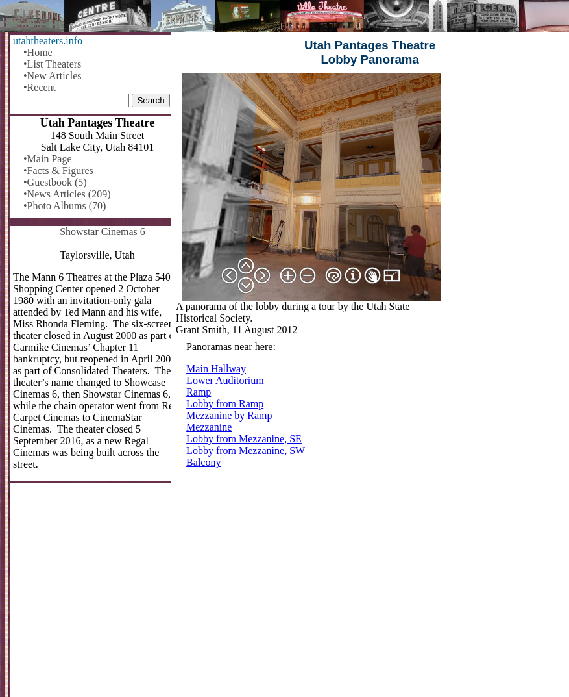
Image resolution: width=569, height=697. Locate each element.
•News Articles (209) (66, 193)
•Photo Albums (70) (64, 205)
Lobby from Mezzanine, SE (244, 438)
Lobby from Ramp (224, 403)
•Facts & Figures (58, 170)
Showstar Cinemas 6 (102, 231)
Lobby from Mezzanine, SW (245, 450)
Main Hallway (216, 368)
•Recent (39, 87)
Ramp (198, 392)
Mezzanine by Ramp (229, 415)
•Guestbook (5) (55, 182)
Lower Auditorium (225, 380)
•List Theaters (52, 64)
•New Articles (52, 75)
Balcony (203, 462)
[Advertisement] (370, 596)
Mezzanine (209, 427)
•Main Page (47, 158)
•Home (38, 52)
